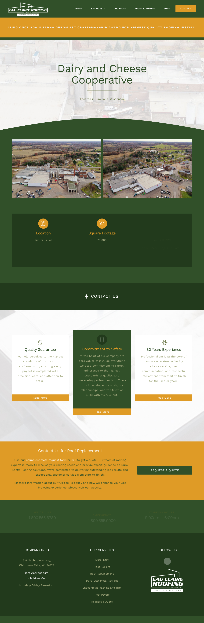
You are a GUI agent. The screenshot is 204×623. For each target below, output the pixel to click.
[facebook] (167, 561)
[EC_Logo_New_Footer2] (167, 570)
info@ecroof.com (37, 572)
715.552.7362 (36, 577)
